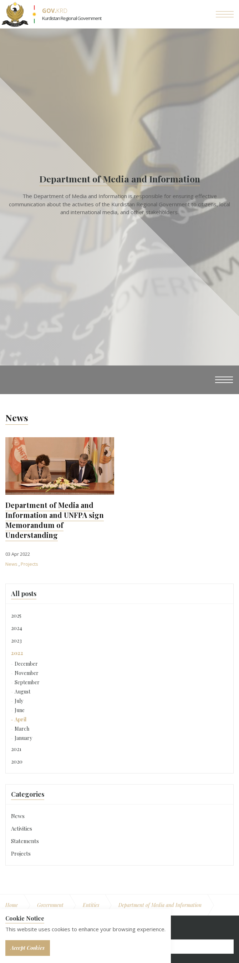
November (27, 673)
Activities (21, 828)
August (22, 691)
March (22, 728)
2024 (16, 627)
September (27, 682)
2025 (16, 615)
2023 (16, 640)
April (20, 719)
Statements (25, 840)
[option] (119, 197)
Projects (29, 564)
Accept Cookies (28, 947)
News (12, 564)
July (19, 700)
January (23, 738)
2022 (17, 652)
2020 (16, 761)
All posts (23, 593)
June (20, 710)
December (26, 663)
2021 (16, 748)
